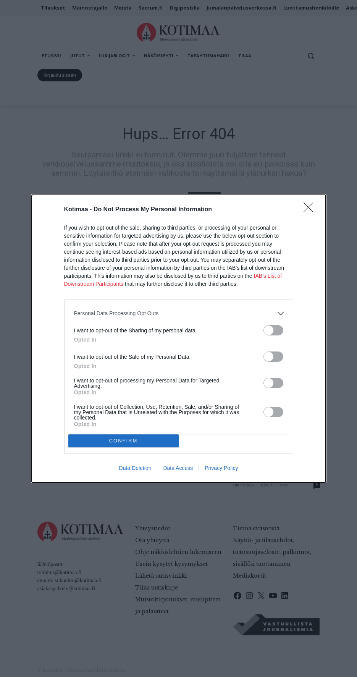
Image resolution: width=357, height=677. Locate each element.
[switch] (273, 330)
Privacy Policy (221, 468)
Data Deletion (135, 468)
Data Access (178, 468)
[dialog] (179, 339)
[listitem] (178, 313)
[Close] (311, 209)
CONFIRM (123, 441)
